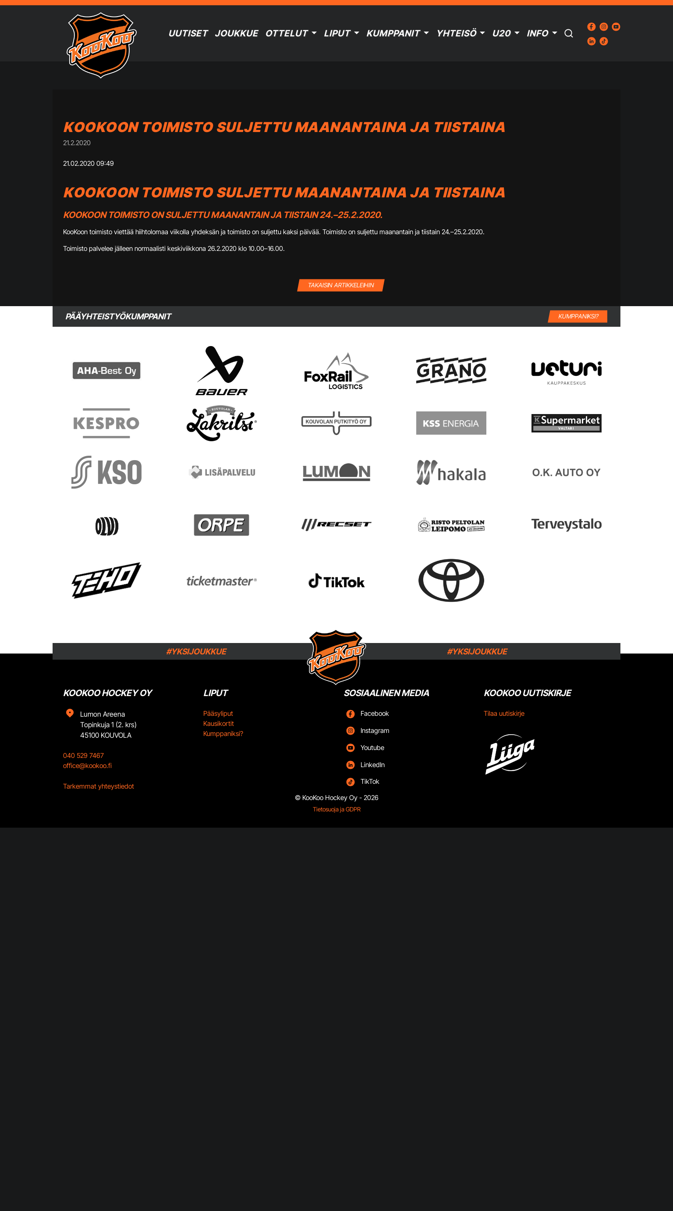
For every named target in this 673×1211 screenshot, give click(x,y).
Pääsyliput (218, 713)
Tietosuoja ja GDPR (337, 809)
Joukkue (236, 33)
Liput (337, 33)
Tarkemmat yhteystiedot (98, 786)
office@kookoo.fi (87, 765)
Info (537, 33)
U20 (501, 33)
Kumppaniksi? (223, 733)
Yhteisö (456, 33)
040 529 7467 (83, 755)
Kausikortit (218, 723)
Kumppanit (393, 33)
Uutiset (188, 33)
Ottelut (286, 33)
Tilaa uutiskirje (504, 713)
